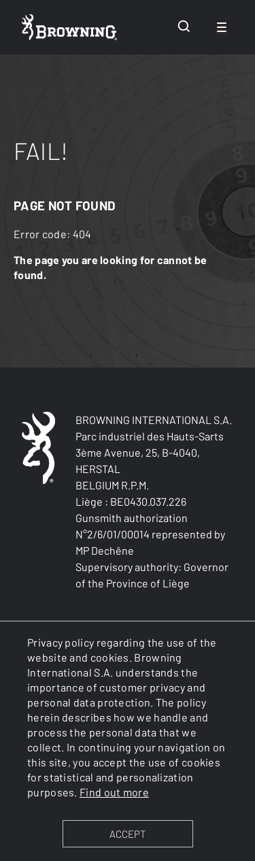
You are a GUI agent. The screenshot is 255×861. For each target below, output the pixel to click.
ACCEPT (127, 834)
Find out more (114, 791)
